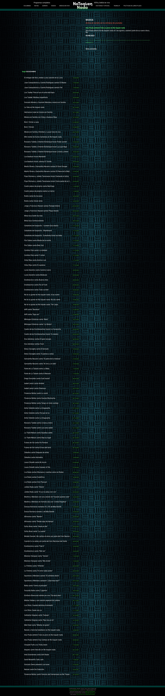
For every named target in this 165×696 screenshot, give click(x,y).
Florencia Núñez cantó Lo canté (36, 393)
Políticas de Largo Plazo (132, 6)
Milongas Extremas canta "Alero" (36, 319)
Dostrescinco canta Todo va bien (36, 290)
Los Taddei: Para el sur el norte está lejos (39, 92)
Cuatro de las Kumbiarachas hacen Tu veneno (41, 334)
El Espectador (92, 691)
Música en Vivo (64, 6)
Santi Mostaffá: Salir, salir (33, 660)
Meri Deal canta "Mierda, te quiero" (37, 625)
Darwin (44, 6)
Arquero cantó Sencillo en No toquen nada (39, 650)
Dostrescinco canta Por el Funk (35, 285)
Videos (53, 6)
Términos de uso (80, 694)
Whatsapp (95, 42)
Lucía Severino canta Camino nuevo (37, 270)
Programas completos (42, 3)
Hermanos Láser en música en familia (38, 112)
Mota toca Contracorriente (34, 221)
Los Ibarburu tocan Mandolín (35, 157)
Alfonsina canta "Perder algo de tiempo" (39, 521)
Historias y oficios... (103, 6)
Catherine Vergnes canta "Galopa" (36, 615)
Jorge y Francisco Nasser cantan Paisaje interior (42, 206)
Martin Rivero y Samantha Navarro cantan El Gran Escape (45, 166)
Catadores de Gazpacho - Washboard (38, 231)
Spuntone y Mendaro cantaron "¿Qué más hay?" (42, 581)
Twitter (100, 42)
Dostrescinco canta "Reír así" (34, 551)
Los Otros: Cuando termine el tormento (38, 605)
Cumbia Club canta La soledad (35, 250)
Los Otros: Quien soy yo (33, 610)
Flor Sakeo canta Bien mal (34, 245)
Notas (36, 6)
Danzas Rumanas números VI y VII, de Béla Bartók (42, 507)
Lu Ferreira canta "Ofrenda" (34, 566)
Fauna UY (117, 6)
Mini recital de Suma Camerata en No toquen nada (43, 137)
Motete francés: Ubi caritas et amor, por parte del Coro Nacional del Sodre (47, 536)
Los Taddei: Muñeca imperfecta (36, 97)
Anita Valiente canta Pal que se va (36, 413)
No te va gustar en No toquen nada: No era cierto (42, 300)
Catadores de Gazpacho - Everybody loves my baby (43, 235)
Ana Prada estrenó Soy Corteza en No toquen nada (43, 640)
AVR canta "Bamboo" (32, 309)
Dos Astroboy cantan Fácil (34, 344)
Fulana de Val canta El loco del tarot (37, 448)
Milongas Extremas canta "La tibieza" (38, 324)
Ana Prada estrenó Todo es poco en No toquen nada (43, 635)
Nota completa (91, 49)
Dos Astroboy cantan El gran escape (37, 339)
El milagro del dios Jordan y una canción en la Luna (43, 78)
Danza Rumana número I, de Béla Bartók (39, 512)
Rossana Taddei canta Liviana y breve (38, 423)
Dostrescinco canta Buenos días (36, 280)
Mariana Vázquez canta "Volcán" (36, 556)
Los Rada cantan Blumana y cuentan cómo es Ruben (44, 472)
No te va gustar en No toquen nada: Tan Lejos (41, 305)
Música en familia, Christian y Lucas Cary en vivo (42, 132)
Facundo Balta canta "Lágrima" (35, 591)
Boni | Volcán (29, 127)
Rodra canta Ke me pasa (33, 196)
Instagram (138, 690)
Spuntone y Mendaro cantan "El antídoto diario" (41, 576)
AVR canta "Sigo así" (31, 314)
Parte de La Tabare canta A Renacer (37, 374)
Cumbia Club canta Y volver (34, 255)
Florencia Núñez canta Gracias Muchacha (39, 398)
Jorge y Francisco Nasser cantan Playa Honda (41, 211)
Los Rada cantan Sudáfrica (34, 477)
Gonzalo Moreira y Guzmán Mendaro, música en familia (45, 102)
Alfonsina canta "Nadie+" (33, 517)
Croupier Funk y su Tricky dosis (35, 645)
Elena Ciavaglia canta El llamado (36, 349)
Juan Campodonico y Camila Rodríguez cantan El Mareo (45, 83)
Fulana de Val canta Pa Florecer (36, 443)
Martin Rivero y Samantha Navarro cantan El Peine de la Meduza (47, 171)
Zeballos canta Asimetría (33, 457)
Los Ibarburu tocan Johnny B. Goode (37, 162)
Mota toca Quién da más (33, 216)
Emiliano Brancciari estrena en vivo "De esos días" (42, 595)
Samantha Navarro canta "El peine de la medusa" (42, 359)
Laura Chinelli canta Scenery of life (37, 467)
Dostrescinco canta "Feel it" (34, 546)
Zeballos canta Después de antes (36, 452)
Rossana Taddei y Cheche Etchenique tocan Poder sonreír (45, 142)
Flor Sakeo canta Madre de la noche (37, 240)
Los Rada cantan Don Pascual (35, 482)
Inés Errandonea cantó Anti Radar (36, 655)
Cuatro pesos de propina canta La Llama (39, 191)
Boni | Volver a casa (31, 122)
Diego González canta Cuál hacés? (37, 378)
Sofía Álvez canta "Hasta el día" (35, 526)
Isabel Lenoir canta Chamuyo (35, 388)
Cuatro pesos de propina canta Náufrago (39, 186)
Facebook (98, 42)
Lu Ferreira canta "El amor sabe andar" (38, 571)
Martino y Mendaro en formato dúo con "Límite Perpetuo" (45, 502)
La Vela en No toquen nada (34, 107)
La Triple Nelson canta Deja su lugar (37, 438)
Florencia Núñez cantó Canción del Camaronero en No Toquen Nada (47, 674)
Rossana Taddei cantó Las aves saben (38, 428)
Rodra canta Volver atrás (33, 201)
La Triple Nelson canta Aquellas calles (38, 433)
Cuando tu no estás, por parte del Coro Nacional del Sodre (45, 541)
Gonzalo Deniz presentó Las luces (36, 664)
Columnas (27, 6)
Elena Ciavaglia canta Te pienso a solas (39, 354)
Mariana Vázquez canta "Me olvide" (37, 561)
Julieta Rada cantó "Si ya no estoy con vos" (40, 492)
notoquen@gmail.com (74, 690)
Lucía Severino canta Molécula (35, 275)
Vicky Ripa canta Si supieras (34, 265)
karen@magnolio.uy (90, 692)
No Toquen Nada (26, 691)
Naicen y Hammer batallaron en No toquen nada (42, 630)
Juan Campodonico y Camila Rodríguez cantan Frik (43, 88)
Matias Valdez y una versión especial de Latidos (42, 600)
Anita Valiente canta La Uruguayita (37, 408)
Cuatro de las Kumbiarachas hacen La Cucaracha (42, 329)
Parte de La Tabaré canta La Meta (36, 369)
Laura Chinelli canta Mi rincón (35, 462)
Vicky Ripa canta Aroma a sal (35, 260)
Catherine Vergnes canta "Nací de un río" (39, 620)
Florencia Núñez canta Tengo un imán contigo (41, 403)
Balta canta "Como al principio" (35, 586)
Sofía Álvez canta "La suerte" (35, 531)
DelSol (86, 691)
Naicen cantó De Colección (34, 669)
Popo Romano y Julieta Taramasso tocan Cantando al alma (46, 176)
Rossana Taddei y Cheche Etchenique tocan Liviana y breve (46, 152)
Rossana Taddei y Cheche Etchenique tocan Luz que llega (45, 147)
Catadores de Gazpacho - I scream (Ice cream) (41, 226)
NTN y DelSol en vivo (102, 3)
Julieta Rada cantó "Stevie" (34, 487)
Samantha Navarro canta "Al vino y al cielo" (40, 364)
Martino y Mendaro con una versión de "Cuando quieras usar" (47, 497)
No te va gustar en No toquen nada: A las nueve (41, 295)
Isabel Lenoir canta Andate (34, 383)
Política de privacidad (90, 694)
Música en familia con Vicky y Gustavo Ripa (40, 117)
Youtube (141, 690)
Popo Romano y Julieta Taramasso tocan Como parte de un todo (47, 181)
